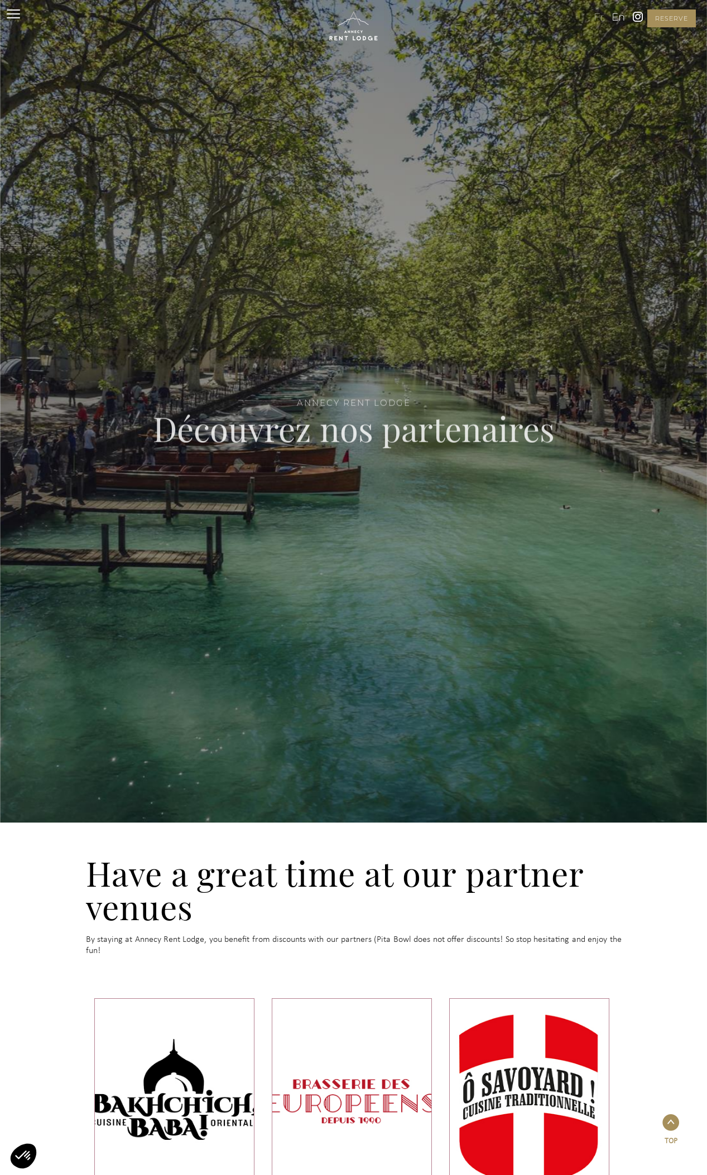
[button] (23, 1156)
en (618, 17)
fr (599, 17)
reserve (671, 18)
